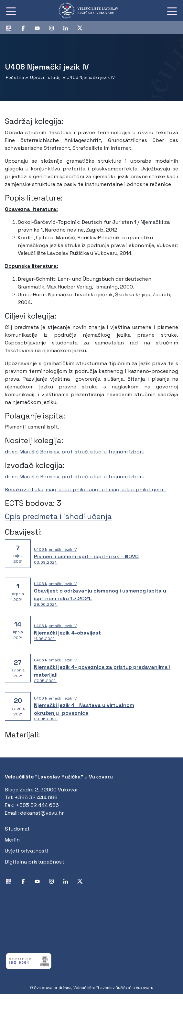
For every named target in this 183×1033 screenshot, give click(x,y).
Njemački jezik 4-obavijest (67, 632)
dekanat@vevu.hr (42, 813)
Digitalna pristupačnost (34, 861)
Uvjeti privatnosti (26, 850)
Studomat (17, 828)
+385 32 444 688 (36, 797)
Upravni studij (45, 77)
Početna (15, 77)
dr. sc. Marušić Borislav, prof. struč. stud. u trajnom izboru (75, 451)
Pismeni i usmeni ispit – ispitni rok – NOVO (86, 556)
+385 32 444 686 (37, 805)
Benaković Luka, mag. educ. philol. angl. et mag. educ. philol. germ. (85, 489)
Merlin (12, 839)
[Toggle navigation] (11, 11)
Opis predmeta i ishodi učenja (58, 516)
